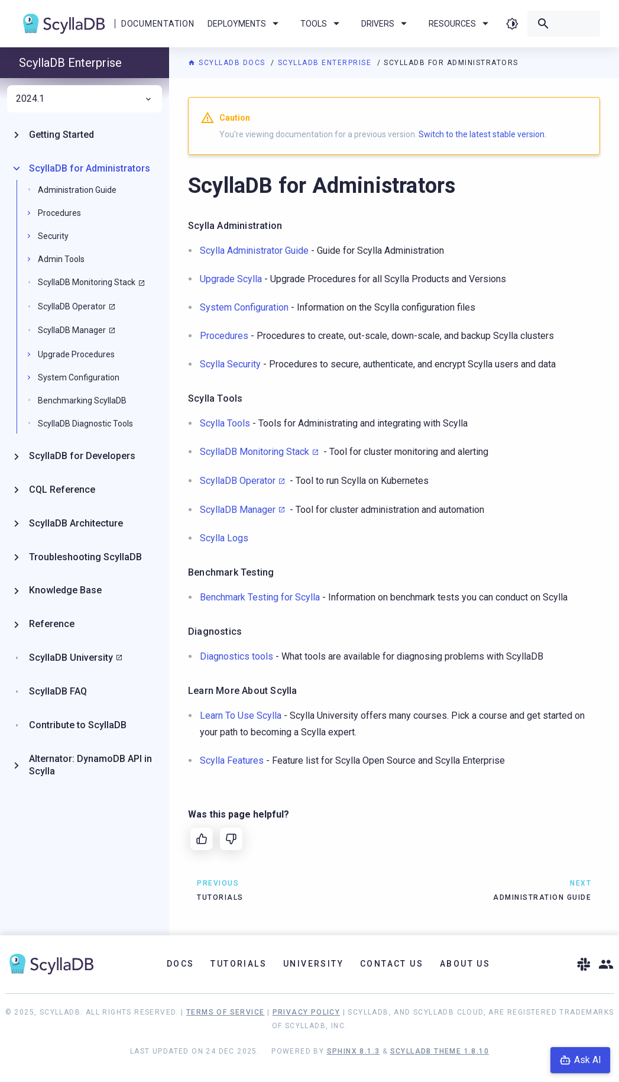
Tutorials (238, 963)
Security (53, 236)
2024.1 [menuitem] (84, 99)
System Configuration (78, 377)
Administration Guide (77, 190)
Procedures (59, 213)
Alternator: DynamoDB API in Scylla (90, 765)
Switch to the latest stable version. (482, 134)
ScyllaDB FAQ (58, 691)
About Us (465, 963)
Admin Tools (61, 259)
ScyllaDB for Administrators (89, 168)
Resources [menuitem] (460, 24)
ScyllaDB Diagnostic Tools (85, 423)
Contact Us (391, 963)
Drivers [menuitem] (386, 24)
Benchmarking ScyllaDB (82, 400)
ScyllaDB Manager (238, 509)
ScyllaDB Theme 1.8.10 (439, 1051)
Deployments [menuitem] (245, 24)
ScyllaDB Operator (238, 480)
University (313, 963)
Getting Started (61, 134)
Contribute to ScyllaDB (78, 725)
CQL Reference (62, 489)
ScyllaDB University (71, 657)
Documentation (157, 23)
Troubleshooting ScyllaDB (85, 557)
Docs (181, 963)
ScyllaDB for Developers (82, 455)
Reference (51, 623)
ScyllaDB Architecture (76, 523)
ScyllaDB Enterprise (326, 63)
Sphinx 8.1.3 (353, 1051)
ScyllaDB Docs (228, 63)
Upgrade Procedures (76, 354)
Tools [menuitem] (321, 24)
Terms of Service (225, 1012)
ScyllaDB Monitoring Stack (254, 451)
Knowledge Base (65, 590)
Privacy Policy (307, 1012)
